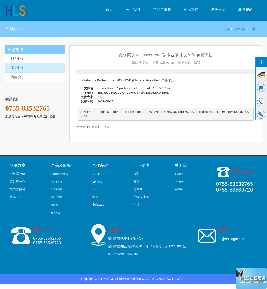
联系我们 (245, 9)
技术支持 (191, 9)
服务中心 (17, 58)
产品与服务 (162, 9)
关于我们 (133, 9)
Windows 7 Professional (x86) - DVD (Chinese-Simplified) (121, 80)
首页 (109, 9)
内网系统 (17, 77)
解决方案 (218, 9)
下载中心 (255, 29)
